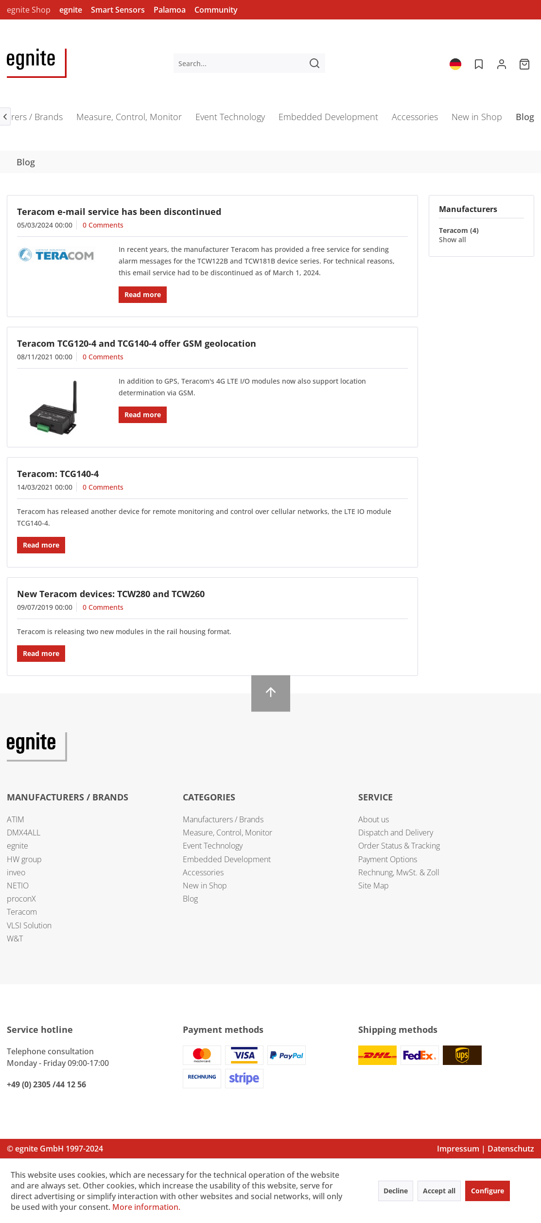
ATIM (15, 819)
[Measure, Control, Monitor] (129, 120)
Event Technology (213, 845)
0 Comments (103, 225)
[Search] (314, 63)
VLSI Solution (29, 925)
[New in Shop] (477, 120)
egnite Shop (29, 9)
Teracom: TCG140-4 (58, 473)
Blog (190, 898)
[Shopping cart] (525, 63)
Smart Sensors (118, 9)
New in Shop (205, 885)
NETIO (18, 885)
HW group (24, 859)
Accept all (439, 1190)
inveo (16, 872)
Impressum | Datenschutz (485, 1148)
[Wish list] (478, 63)
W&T (15, 938)
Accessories (203, 872)
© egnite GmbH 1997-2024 (55, 1148)
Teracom (22, 911)
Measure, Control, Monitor (227, 832)
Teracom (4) (459, 230)
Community (216, 9)
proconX (21, 898)
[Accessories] (415, 120)
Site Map (373, 885)
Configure (487, 1190)
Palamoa (170, 9)
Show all (452, 239)
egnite (70, 9)
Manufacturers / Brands (223, 819)
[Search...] (249, 63)
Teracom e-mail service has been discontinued (119, 211)
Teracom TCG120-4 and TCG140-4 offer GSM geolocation (136, 343)
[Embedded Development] (328, 120)
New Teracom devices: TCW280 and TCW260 (111, 594)
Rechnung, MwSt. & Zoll (398, 872)
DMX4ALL (23, 832)
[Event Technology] (230, 120)
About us (373, 819)
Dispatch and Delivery (395, 832)
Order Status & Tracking (399, 845)
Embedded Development (227, 859)
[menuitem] (249, 63)
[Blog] (525, 120)
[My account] (501, 63)
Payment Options (387, 859)
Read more (142, 294)
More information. (146, 1207)
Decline (396, 1190)
